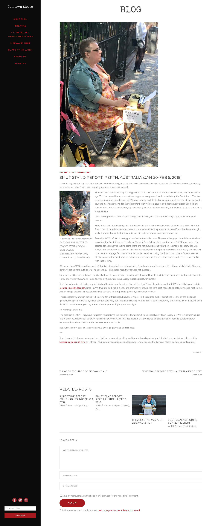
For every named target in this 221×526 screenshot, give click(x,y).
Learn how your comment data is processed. (119, 510)
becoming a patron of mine (72, 342)
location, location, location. (72, 287)
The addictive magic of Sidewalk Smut (83, 371)
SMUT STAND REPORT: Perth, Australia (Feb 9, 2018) (172, 371)
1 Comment (197, 352)
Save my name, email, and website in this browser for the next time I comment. (100, 495)
